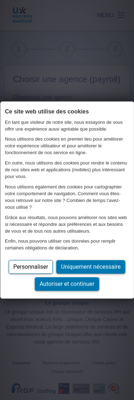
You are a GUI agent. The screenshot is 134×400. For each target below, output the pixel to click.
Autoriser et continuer (67, 283)
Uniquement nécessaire (91, 266)
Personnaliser (30, 266)
